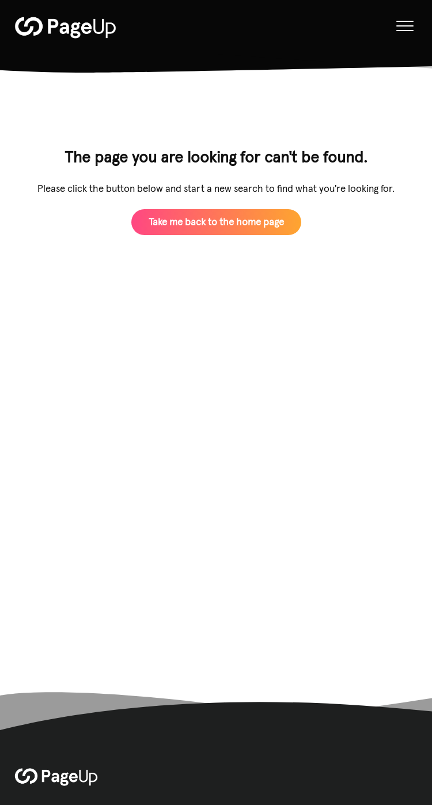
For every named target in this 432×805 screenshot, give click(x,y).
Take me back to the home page (216, 222)
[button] (405, 26)
